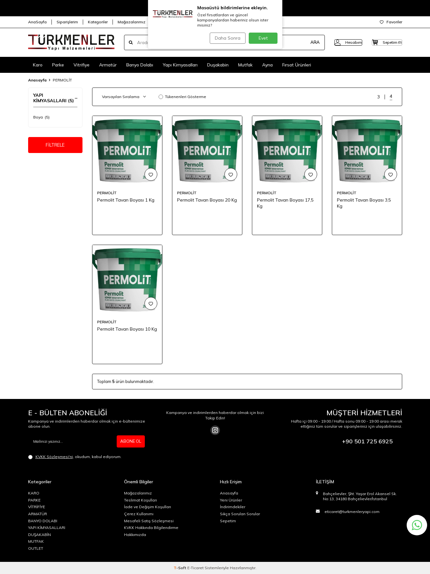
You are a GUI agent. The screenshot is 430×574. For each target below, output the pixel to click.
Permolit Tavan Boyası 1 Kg (125, 200)
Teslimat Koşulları (140, 500)
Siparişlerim (67, 21)
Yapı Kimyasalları (180, 65)
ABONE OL (130, 441)
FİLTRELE (55, 146)
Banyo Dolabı (139, 65)
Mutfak (245, 65)
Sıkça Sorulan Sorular (240, 513)
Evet (263, 38)
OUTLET (35, 548)
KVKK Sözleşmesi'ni (54, 456)
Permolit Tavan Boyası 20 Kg (207, 200)
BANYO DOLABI (42, 520)
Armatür (108, 65)
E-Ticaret (195, 567)
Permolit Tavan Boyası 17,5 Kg (285, 203)
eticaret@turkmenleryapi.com (351, 511)
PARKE (34, 500)
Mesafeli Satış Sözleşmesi (149, 520)
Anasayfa (37, 80)
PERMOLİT (107, 192)
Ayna (267, 65)
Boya (41, 117)
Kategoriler (98, 21)
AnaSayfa (37, 21)
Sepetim (228, 520)
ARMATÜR (37, 513)
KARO (33, 493)
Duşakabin (218, 65)
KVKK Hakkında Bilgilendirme (151, 527)
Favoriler (391, 21)
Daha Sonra (226, 38)
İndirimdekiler (232, 506)
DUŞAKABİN (39, 534)
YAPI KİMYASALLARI (46, 527)
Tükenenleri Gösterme (182, 96)
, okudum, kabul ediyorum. (74, 456)
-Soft (180, 567)
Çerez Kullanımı (138, 513)
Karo (38, 65)
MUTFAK (36, 541)
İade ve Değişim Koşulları (147, 506)
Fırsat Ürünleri (296, 65)
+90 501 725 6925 (367, 441)
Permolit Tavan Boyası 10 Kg (127, 329)
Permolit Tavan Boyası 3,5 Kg (364, 203)
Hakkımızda (135, 534)
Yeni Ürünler (231, 500)
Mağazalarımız (131, 21)
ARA (302, 42)
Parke (58, 65)
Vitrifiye (82, 65)
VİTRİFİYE (36, 506)
